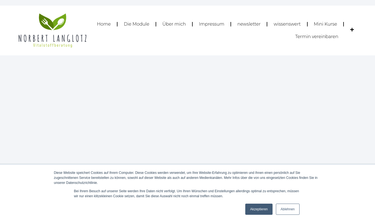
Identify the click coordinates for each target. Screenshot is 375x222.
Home (104, 24)
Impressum (211, 24)
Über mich (174, 24)
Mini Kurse (325, 24)
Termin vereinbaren (316, 36)
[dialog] (364, 211)
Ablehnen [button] (288, 209)
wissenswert (287, 24)
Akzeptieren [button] (259, 209)
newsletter (249, 24)
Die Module (136, 24)
